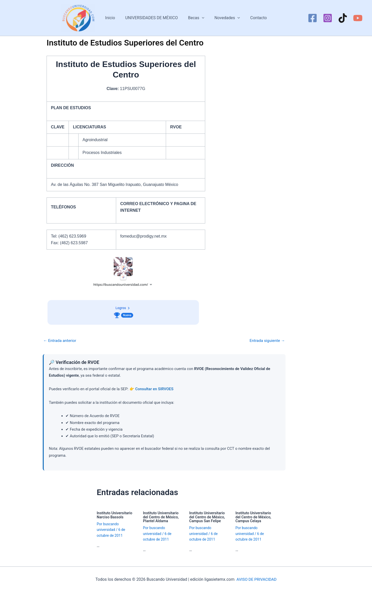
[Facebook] (312, 18)
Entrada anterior (60, 341)
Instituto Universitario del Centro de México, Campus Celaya (253, 517)
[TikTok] (342, 18)
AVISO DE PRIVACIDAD (256, 579)
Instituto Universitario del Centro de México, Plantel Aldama (161, 517)
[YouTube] (358, 18)
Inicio (114, 17)
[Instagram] (327, 18)
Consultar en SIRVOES (154, 389)
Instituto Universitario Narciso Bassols (115, 515)
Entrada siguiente (266, 341)
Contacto (254, 17)
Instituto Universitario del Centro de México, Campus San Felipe (207, 517)
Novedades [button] (225, 18)
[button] (201, 18)
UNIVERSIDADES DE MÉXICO (153, 17)
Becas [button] (196, 18)
